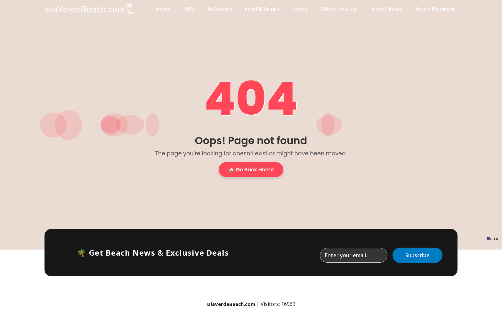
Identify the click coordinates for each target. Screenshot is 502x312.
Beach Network (435, 8)
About (164, 8)
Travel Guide (385, 8)
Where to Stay (338, 8)
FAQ (189, 8)
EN (492, 239)
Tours (300, 8)
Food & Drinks (262, 8)
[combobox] (492, 239)
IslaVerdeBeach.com (230, 304)
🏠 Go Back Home (251, 169)
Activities (219, 8)
